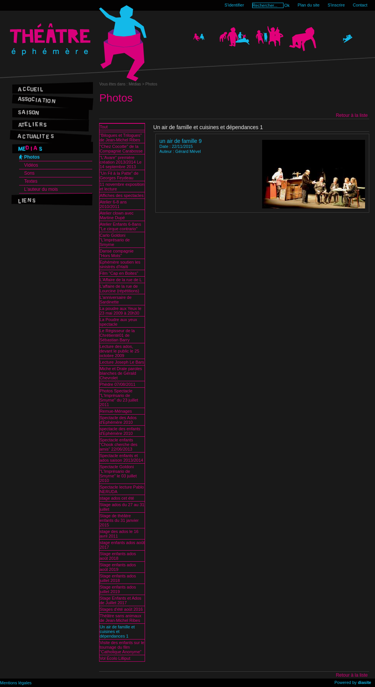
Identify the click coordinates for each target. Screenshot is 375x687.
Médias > (137, 84)
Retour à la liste (352, 115)
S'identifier (234, 5)
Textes (31, 181)
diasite (364, 682)
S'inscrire (336, 5)
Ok (287, 5)
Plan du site (309, 5)
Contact (360, 5)
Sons (29, 173)
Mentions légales (16, 682)
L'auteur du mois (41, 189)
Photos (32, 157)
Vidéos (31, 165)
